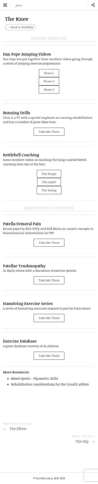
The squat (49, 182)
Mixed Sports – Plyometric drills (34, 378)
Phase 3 (49, 89)
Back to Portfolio (20, 27)
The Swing (49, 190)
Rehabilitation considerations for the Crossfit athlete (50, 384)
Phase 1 (49, 73)
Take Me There (49, 132)
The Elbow (14, 428)
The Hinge (49, 174)
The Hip (85, 441)
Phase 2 (49, 81)
